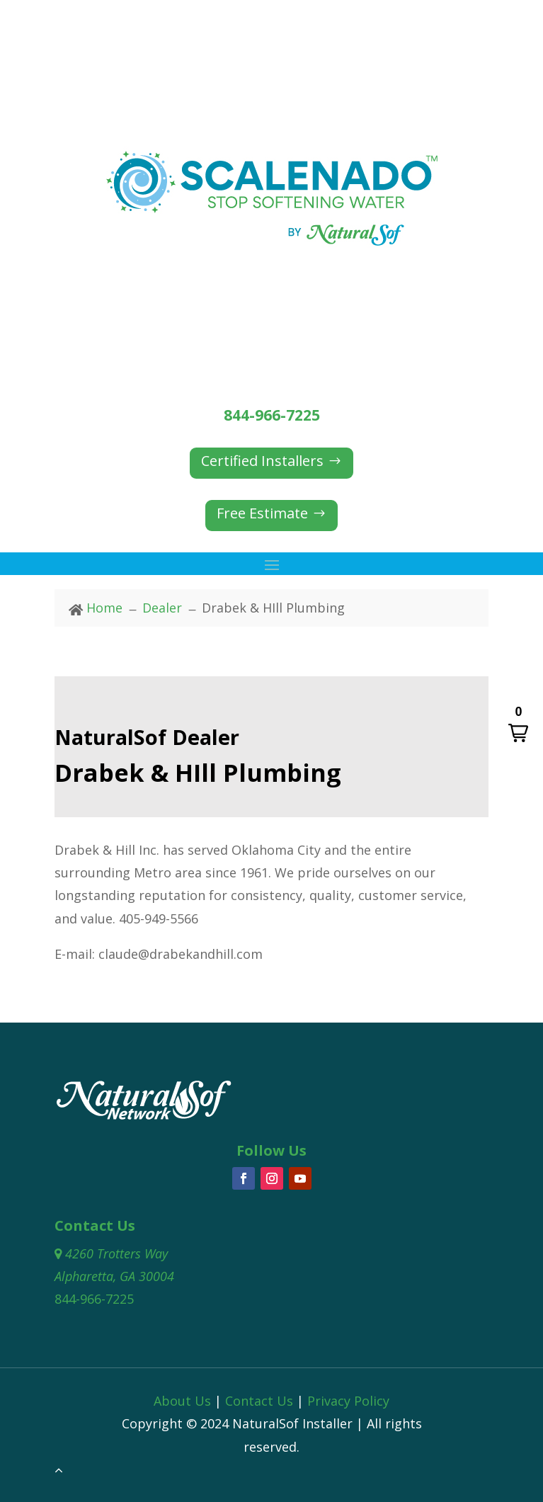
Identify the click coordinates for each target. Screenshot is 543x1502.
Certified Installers (262, 460)
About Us (182, 1400)
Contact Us (259, 1400)
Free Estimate (262, 513)
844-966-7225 (272, 415)
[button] (518, 725)
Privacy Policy (348, 1400)
